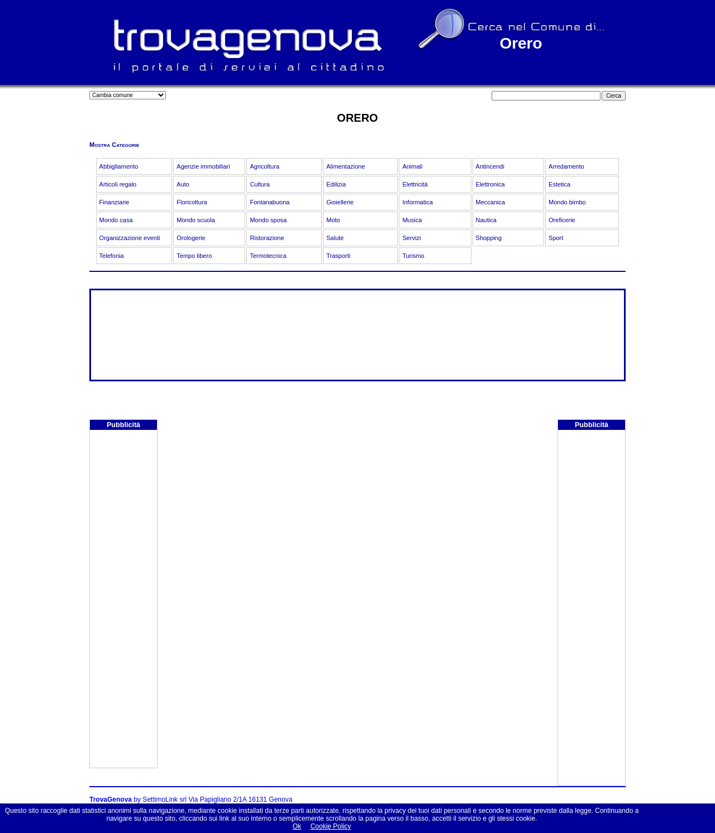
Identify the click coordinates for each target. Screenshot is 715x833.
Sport (556, 237)
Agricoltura (264, 166)
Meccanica (491, 202)
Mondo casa (116, 220)
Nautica (486, 220)
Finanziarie (114, 202)
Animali (412, 166)
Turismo (413, 255)
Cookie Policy (331, 826)
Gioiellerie (340, 202)
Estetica (559, 184)
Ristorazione (267, 237)
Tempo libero (194, 255)
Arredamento (566, 166)
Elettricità (414, 184)
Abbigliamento (119, 166)
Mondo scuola (196, 220)
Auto (183, 184)
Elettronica (490, 184)
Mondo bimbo (567, 202)
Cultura (259, 184)
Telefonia (111, 255)
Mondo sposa (268, 220)
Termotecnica (268, 255)
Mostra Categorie (114, 144)
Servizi (411, 237)
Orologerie (191, 237)
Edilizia (336, 184)
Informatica (417, 202)
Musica (412, 220)
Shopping (489, 237)
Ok (297, 826)
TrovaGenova (110, 799)
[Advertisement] (123, 600)
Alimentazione (345, 166)
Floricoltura (192, 202)
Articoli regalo (118, 184)
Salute (335, 237)
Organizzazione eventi (129, 237)
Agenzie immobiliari (203, 166)
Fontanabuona (269, 202)
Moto (333, 220)
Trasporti (338, 255)
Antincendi (490, 166)
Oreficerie (562, 220)
